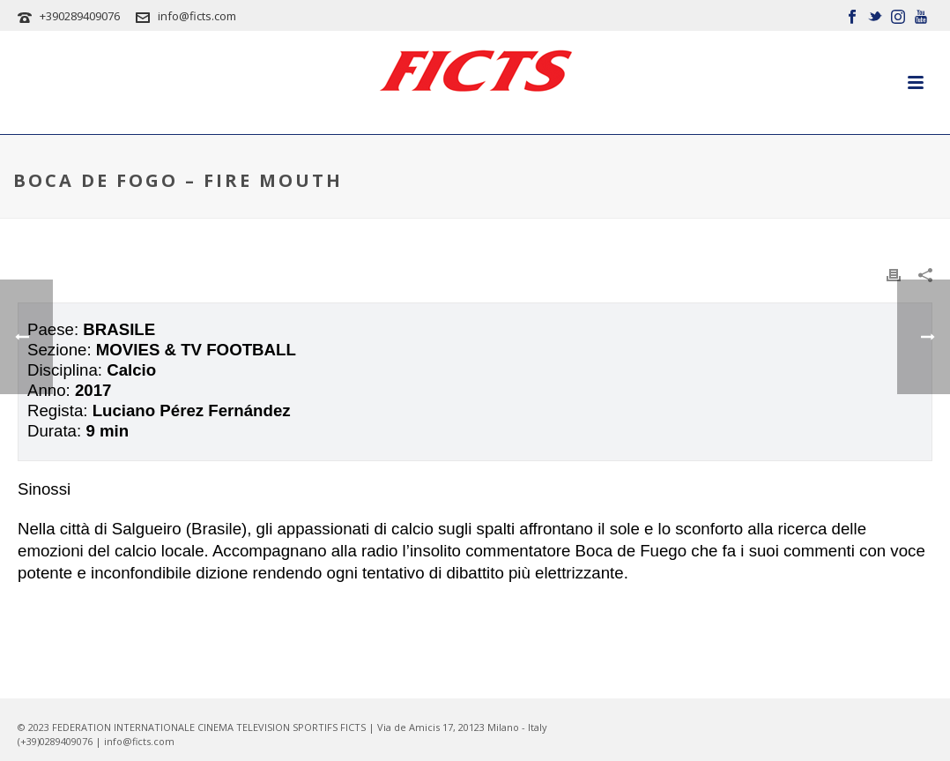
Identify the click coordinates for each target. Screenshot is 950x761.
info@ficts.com (197, 16)
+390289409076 (80, 16)
